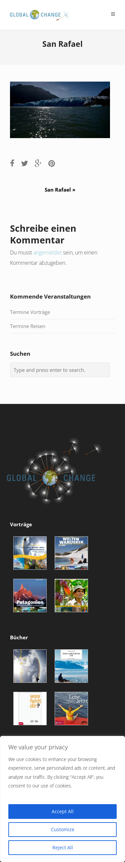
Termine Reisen (27, 326)
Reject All (62, 847)
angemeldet (47, 252)
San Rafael (62, 189)
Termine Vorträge (30, 312)
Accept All (63, 811)
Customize (62, 829)
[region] (62, 799)
